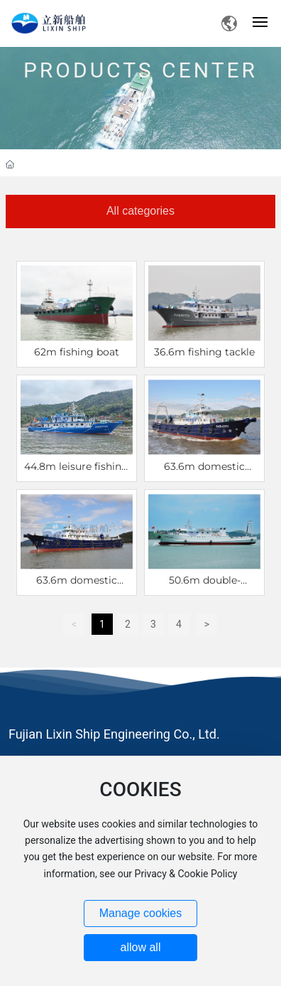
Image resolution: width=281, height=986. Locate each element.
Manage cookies (140, 913)
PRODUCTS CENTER (140, 64)
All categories (140, 211)
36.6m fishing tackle (204, 351)
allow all (141, 947)
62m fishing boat (76, 351)
